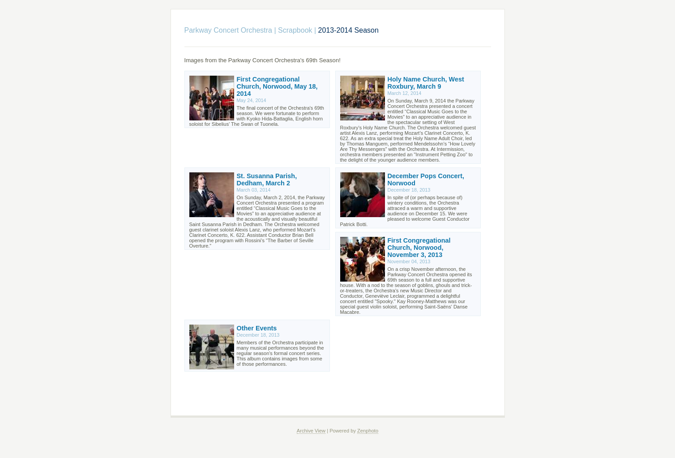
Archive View (311, 430)
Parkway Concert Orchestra (228, 30)
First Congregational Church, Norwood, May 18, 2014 (277, 86)
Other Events (257, 328)
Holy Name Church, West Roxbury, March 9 (426, 83)
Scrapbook (295, 30)
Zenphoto (367, 430)
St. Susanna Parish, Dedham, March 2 (267, 179)
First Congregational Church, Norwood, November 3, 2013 (419, 247)
